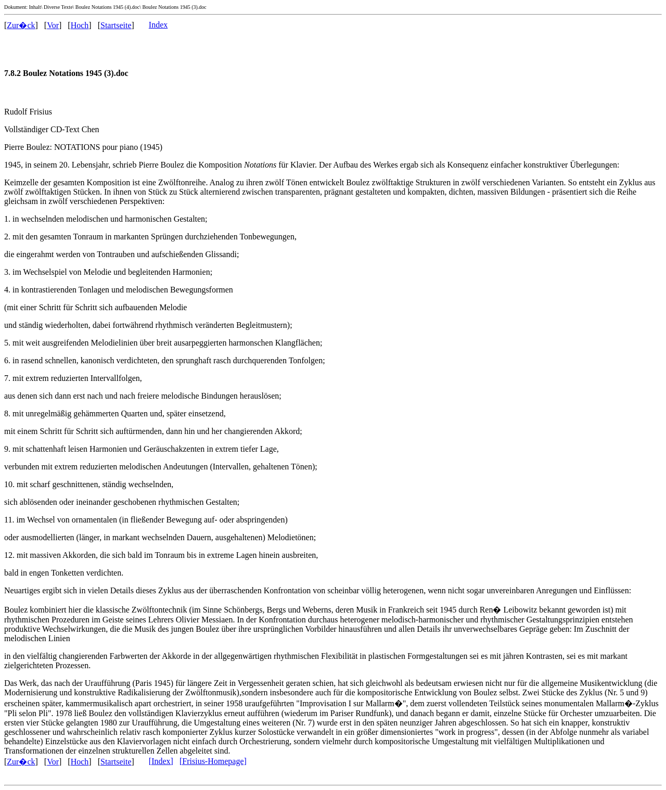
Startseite (116, 25)
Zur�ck (21, 25)
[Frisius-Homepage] (213, 761)
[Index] (161, 761)
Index (158, 24)
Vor (53, 25)
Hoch (80, 25)
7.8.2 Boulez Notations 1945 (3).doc (66, 73)
